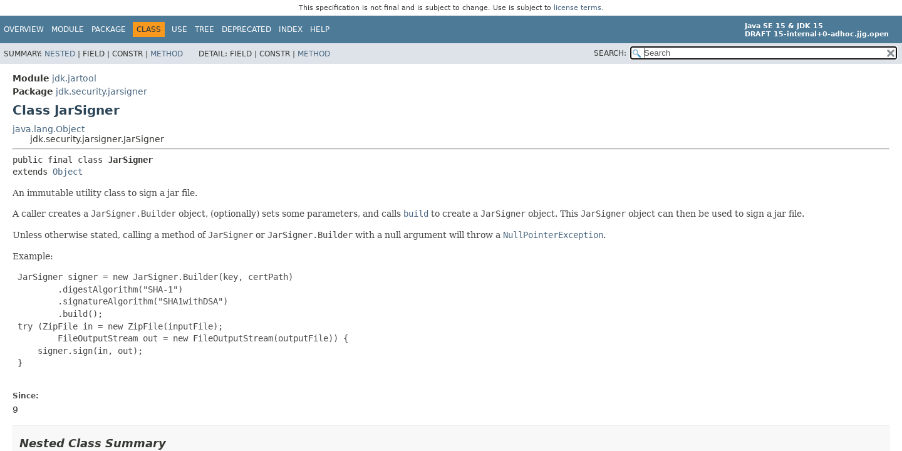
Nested (59, 53)
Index (291, 29)
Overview (24, 29)
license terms (577, 8)
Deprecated (246, 29)
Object (68, 172)
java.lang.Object (49, 129)
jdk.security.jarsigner (101, 91)
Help (319, 29)
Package (108, 29)
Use (179, 29)
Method (166, 53)
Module (67, 29)
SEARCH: (610, 53)
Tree (204, 29)
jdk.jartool (74, 78)
